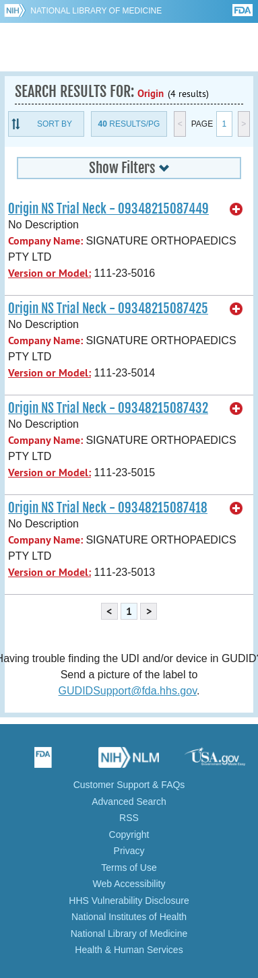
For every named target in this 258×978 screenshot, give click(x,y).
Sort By (54, 124)
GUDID (129, 47)
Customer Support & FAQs (129, 784)
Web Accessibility (129, 883)
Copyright (129, 834)
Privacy (129, 850)
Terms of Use (128, 867)
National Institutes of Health (129, 916)
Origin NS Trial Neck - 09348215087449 (108, 209)
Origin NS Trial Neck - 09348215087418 (107, 508)
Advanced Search (129, 801)
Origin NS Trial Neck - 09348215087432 (108, 408)
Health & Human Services (129, 949)
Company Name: (45, 241)
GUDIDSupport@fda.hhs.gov (128, 690)
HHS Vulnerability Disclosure (129, 900)
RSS (129, 817)
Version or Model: (49, 273)
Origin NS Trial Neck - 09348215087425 (108, 308)
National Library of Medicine (96, 10)
